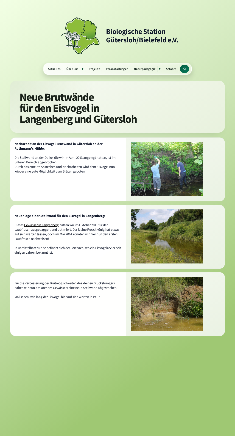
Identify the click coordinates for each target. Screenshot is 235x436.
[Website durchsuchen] (184, 69)
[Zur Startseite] (117, 36)
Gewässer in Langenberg (41, 225)
